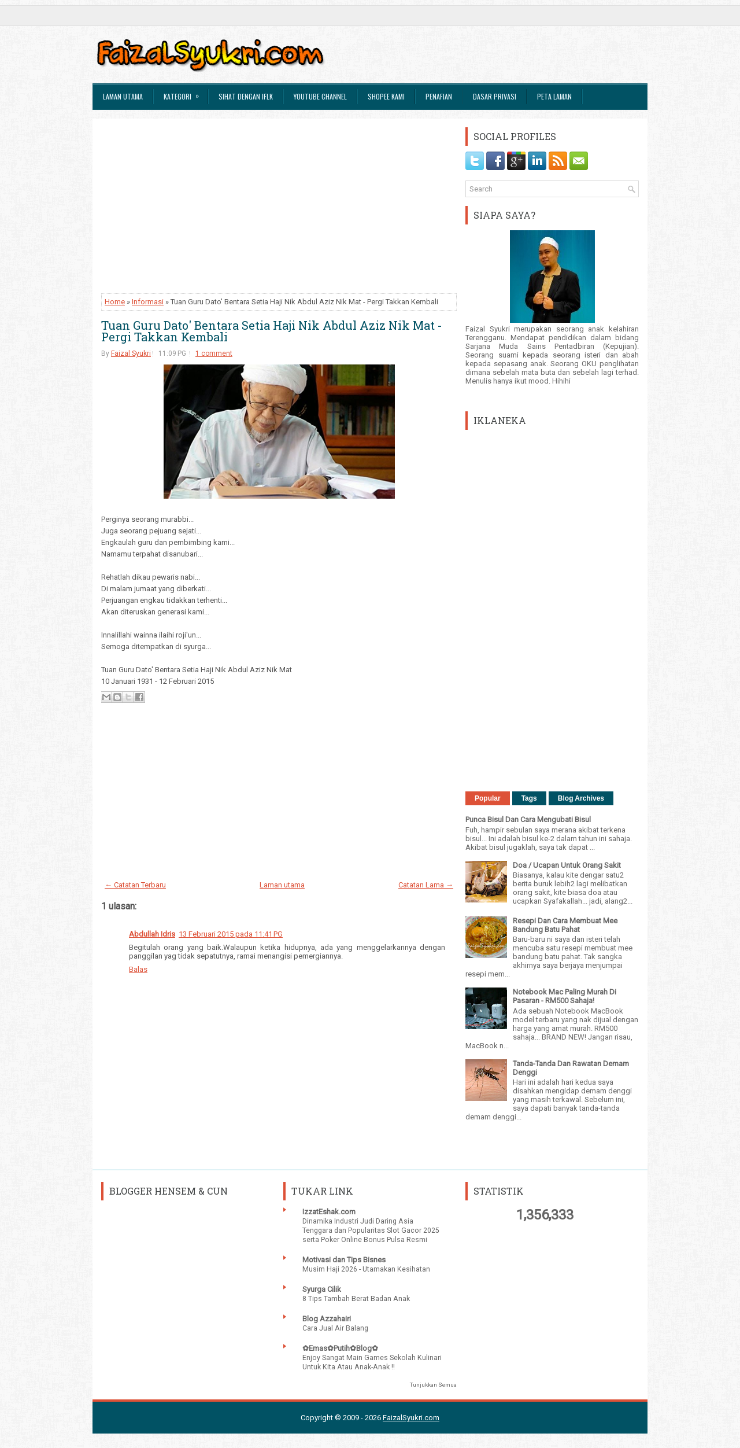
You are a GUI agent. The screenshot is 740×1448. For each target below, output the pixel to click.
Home (115, 301)
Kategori (185, 92)
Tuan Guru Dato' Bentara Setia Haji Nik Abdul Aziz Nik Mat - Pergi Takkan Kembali (271, 330)
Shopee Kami (386, 96)
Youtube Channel (320, 96)
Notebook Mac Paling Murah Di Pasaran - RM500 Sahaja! (564, 996)
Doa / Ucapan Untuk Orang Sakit (567, 865)
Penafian (439, 96)
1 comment (213, 353)
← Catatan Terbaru (135, 884)
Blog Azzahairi (326, 1318)
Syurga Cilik (321, 1289)
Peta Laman (554, 96)
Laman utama (282, 884)
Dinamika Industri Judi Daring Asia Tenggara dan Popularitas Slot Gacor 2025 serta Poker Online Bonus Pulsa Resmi (370, 1230)
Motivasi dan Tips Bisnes (344, 1259)
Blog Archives (581, 798)
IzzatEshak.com (329, 1211)
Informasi (148, 301)
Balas (138, 969)
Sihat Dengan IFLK (246, 96)
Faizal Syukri (131, 353)
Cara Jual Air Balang (335, 1328)
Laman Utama (123, 96)
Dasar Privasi (494, 96)
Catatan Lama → (425, 884)
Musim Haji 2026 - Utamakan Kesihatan (366, 1269)
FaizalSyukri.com (411, 1417)
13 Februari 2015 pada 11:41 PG (231, 934)
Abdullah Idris (152, 934)
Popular (488, 798)
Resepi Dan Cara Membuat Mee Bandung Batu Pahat (565, 925)
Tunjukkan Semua (433, 1384)
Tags (529, 798)
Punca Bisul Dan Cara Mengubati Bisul (528, 819)
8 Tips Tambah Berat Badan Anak (356, 1299)
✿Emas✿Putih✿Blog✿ (340, 1348)
